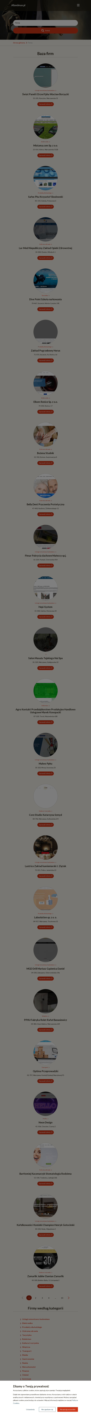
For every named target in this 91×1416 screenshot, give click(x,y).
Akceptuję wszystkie (67, 1409)
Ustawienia (30, 1409)
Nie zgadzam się (47, 1409)
